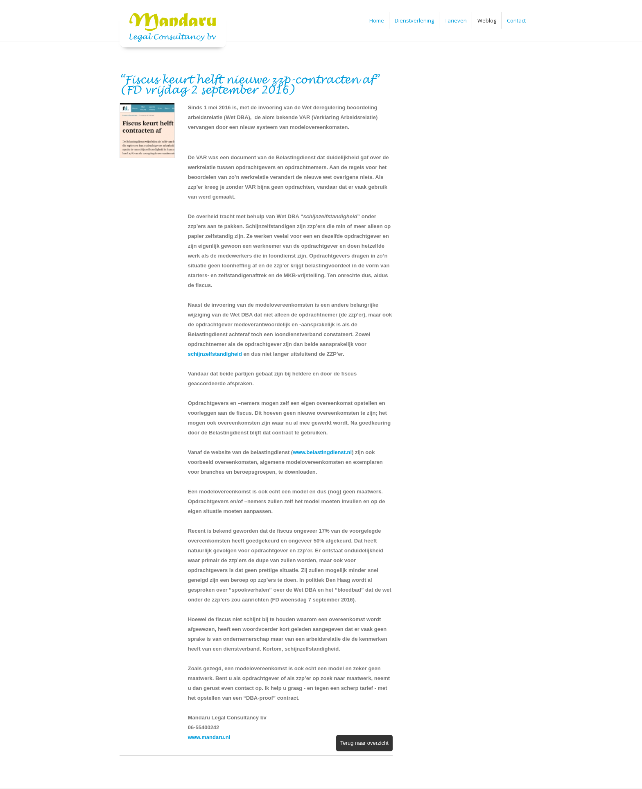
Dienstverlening (414, 20)
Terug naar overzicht (364, 743)
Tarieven (456, 20)
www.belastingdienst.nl (322, 452)
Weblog (486, 20)
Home (376, 20)
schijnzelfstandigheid (215, 354)
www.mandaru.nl (209, 737)
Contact (516, 20)
